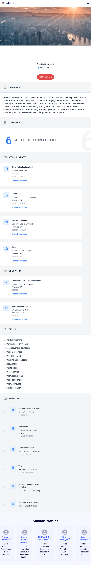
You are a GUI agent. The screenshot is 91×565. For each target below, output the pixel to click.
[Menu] (88, 3)
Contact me (45, 77)
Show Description (19, 181)
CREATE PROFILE (45, 544)
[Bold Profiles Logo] (9, 3)
